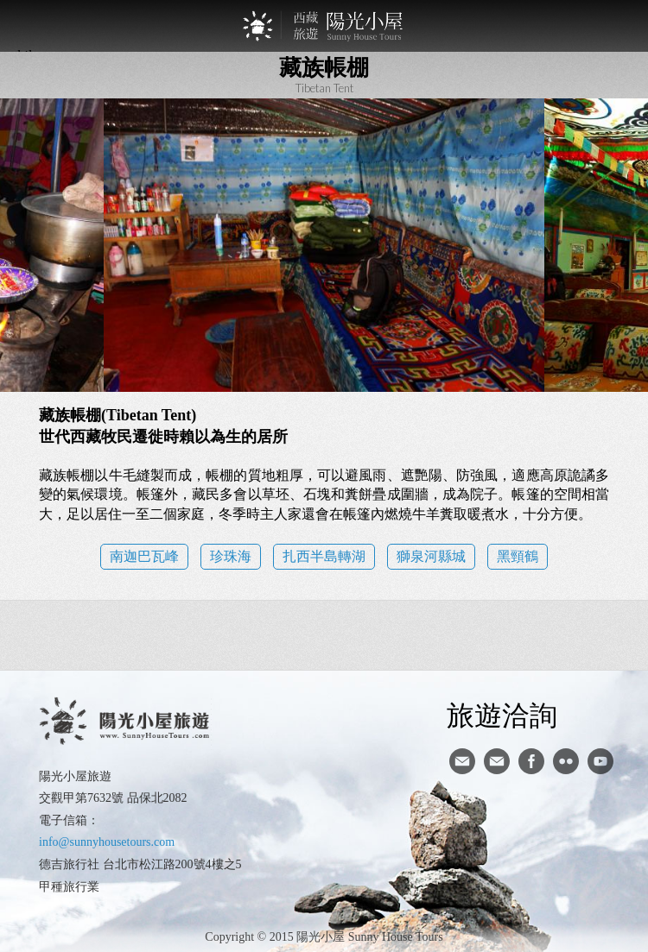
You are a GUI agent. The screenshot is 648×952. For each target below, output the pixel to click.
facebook (531, 761)
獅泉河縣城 (431, 556)
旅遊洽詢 (502, 714)
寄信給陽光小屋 (462, 761)
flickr (565, 761)
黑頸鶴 (517, 556)
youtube (600, 761)
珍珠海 (230, 556)
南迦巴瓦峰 (144, 556)
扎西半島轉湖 (324, 556)
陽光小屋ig (496, 761)
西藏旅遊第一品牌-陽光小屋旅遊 (324, 25)
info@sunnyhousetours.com (107, 841)
